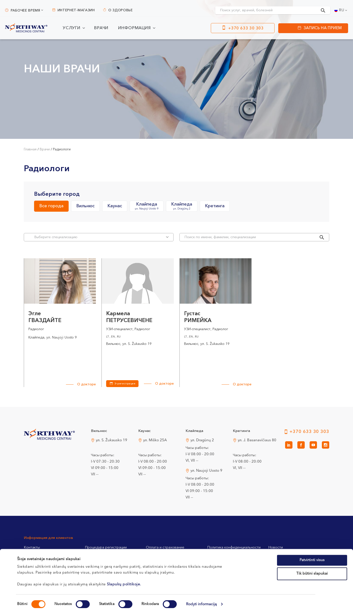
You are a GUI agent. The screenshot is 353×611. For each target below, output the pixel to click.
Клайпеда (146, 206)
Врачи (101, 28)
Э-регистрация (124, 383)
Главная (30, 149)
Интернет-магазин (76, 10)
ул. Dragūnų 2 (202, 440)
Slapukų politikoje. (124, 581)
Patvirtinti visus (312, 557)
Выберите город (57, 194)
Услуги (71, 28)
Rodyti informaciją (201, 601)
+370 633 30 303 (246, 28)
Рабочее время (25, 10)
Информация (134, 28)
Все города (51, 206)
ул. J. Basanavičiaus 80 (257, 440)
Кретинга (215, 206)
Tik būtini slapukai (312, 571)
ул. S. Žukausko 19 (111, 440)
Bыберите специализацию (101, 237)
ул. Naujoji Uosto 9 (206, 471)
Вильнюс (85, 206)
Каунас (114, 206)
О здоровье (120, 10)
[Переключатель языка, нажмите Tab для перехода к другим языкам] (341, 10)
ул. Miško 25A (155, 440)
